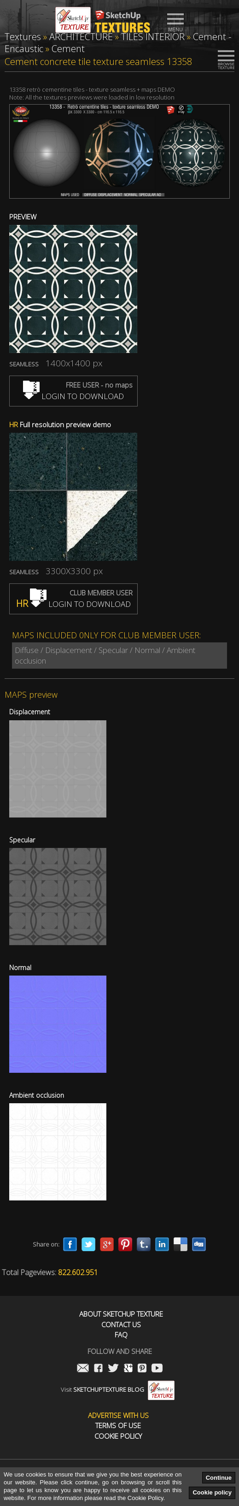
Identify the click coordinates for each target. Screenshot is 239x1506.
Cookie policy (212, 1492)
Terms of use (118, 1425)
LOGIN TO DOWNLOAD (73, 396)
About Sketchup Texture (121, 1314)
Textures (23, 36)
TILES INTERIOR (153, 36)
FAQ (121, 1334)
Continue (219, 1477)
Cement (68, 48)
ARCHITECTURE (81, 36)
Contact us (121, 1324)
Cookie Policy (118, 1436)
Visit (118, 1389)
